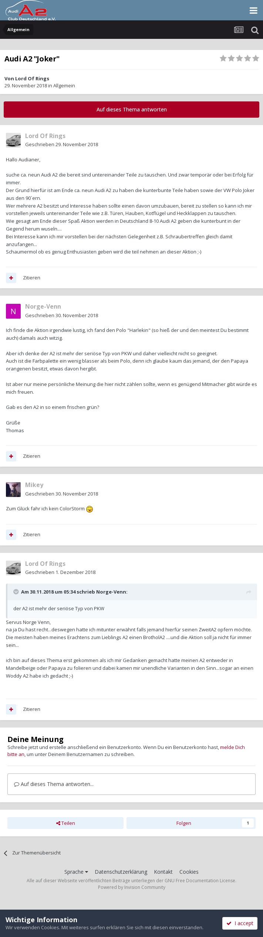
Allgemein (64, 85)
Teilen (65, 823)
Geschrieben (61, 144)
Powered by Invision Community (131, 887)
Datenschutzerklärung (121, 871)
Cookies (189, 871)
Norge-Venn (111, 591)
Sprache (76, 871)
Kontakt (163, 871)
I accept (239, 923)
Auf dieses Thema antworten (132, 109)
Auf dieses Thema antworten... (54, 783)
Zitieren (31, 277)
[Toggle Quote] (16, 592)
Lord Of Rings (32, 78)
